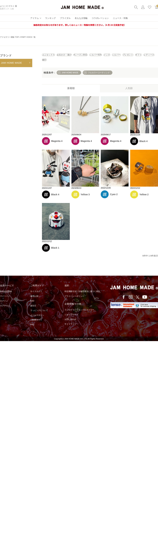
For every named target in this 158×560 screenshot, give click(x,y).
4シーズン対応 (102, 56)
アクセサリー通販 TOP (9, 37)
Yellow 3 (85, 199)
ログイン (4, 305)
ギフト (88, 63)
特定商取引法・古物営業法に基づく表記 (82, 296)
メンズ (144, 56)
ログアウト (5, 310)
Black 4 (143, 145)
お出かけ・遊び (76, 56)
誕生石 (33, 310)
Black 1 (55, 252)
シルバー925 (125, 56)
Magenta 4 (56, 145)
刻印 (32, 305)
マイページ (5, 300)
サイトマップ (70, 328)
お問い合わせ (70, 324)
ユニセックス (52, 56)
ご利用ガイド (36, 324)
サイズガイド (36, 296)
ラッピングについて (39, 315)
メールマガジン (37, 319)
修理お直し (35, 300)
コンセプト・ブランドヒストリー (79, 314)
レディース (106, 63)
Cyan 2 (114, 198)
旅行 (123, 63)
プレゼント (70, 63)
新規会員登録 (6, 296)
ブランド (6, 55)
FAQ (32, 329)
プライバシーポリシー (74, 300)
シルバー (50, 63)
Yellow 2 (143, 199)
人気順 (129, 92)
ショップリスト (71, 319)
